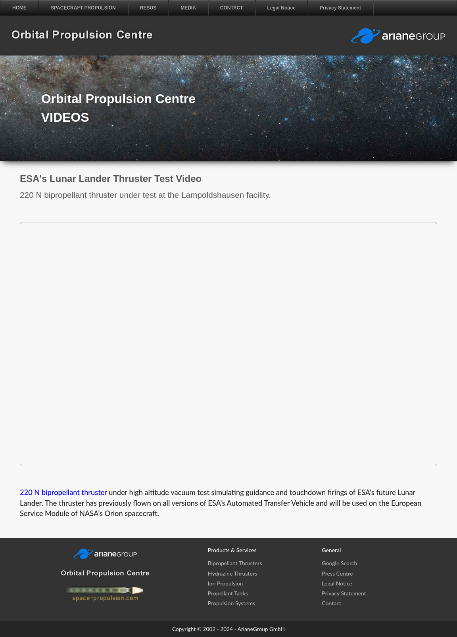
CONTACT (231, 8)
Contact (331, 603)
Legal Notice (281, 8)
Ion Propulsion (225, 583)
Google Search (339, 563)
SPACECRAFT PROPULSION (83, 8)
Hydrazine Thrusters (232, 573)
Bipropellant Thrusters (235, 563)
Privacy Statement (340, 8)
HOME (19, 8)
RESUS (148, 8)
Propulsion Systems (231, 603)
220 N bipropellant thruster (63, 492)
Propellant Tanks (228, 593)
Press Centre (337, 573)
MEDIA (188, 8)
